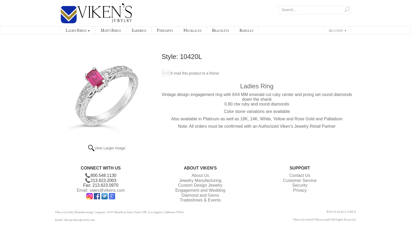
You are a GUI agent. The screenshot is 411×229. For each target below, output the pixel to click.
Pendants (165, 30)
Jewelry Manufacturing (200, 180)
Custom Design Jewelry (200, 185)
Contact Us (299, 175)
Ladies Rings (78, 30)
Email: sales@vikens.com (101, 190)
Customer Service (300, 180)
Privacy (300, 190)
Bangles (246, 30)
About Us (200, 175)
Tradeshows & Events (200, 200)
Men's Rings (111, 30)
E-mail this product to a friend (195, 73)
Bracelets (220, 30)
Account (338, 30)
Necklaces (192, 30)
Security (299, 185)
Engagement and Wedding (200, 190)
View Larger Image (110, 148)
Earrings (139, 30)
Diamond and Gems (200, 195)
